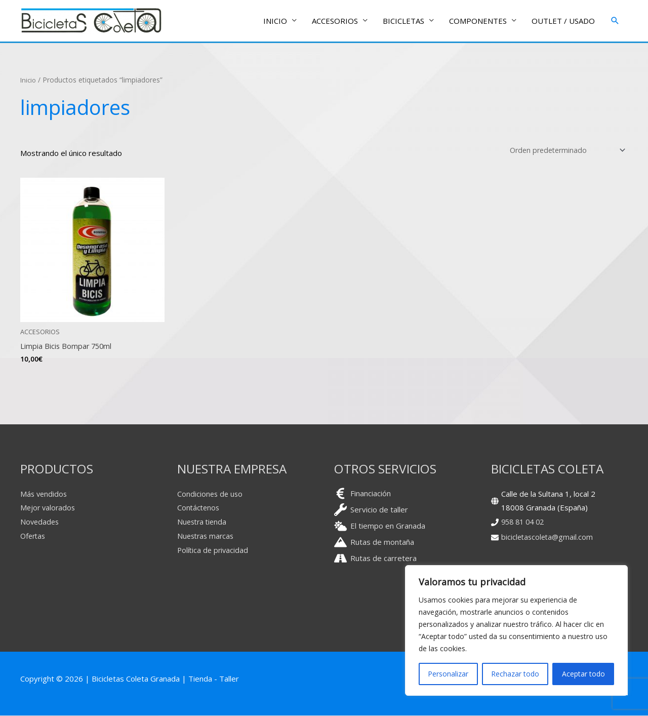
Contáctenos (199, 508)
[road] (375, 558)
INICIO (275, 21)
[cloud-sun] (379, 526)
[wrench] (371, 509)
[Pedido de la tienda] (563, 150)
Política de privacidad (214, 550)
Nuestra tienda (203, 522)
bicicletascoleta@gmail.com (548, 537)
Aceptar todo (583, 674)
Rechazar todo (515, 674)
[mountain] (374, 542)
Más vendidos (44, 494)
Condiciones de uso (211, 494)
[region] (516, 630)
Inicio (28, 80)
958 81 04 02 (524, 522)
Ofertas (34, 536)
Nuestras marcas (207, 536)
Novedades (40, 522)
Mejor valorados (48, 508)
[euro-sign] (362, 493)
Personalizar (448, 674)
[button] (615, 21)
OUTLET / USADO (563, 21)
